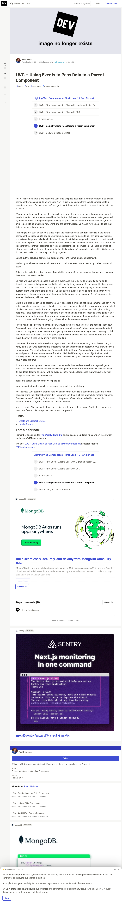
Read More (22, 586)
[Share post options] (4, 102)
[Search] (11, 3)
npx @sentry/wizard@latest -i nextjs (43, 735)
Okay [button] (7, 898)
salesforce (36, 86)
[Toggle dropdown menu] (113, 499)
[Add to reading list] (5, 85)
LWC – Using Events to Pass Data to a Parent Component (53, 443)
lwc (26, 86)
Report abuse (73, 620)
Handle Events (26, 424)
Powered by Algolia (82, 4)
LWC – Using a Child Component (65, 805)
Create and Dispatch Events (32, 421)
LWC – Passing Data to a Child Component (65, 795)
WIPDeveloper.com (25, 447)
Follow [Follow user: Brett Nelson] (65, 758)
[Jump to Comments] (5, 76)
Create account (111, 3)
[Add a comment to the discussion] (68, 612)
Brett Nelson (27, 59)
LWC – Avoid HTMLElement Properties (65, 815)
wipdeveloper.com (59, 62)
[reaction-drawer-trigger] (5, 66)
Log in (97, 3)
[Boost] (5, 93)
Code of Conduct (58, 620)
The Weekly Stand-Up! (51, 435)
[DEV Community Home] (4, 3)
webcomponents (51, 86)
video (20, 86)
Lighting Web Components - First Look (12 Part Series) (64, 98)
